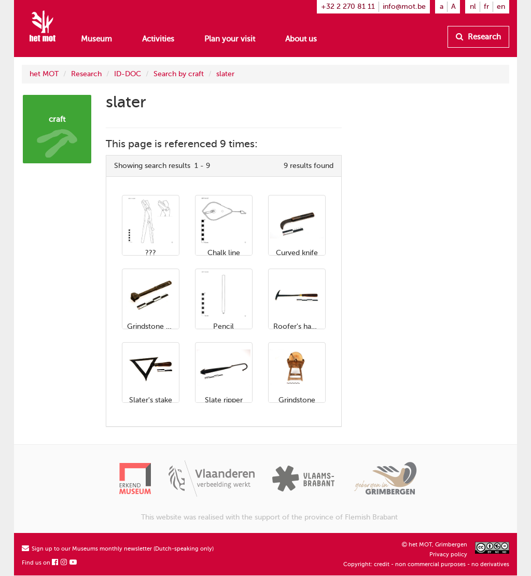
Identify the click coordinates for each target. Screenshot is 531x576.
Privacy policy (448, 554)
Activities (158, 39)
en (501, 6)
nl (473, 6)
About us (301, 39)
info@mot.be (404, 6)
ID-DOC (127, 74)
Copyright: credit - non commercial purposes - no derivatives (426, 564)
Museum (96, 39)
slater (225, 74)
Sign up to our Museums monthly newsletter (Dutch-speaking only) (118, 548)
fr (486, 6)
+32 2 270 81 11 (348, 6)
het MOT (44, 74)
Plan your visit (229, 39)
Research (478, 36)
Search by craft (178, 74)
